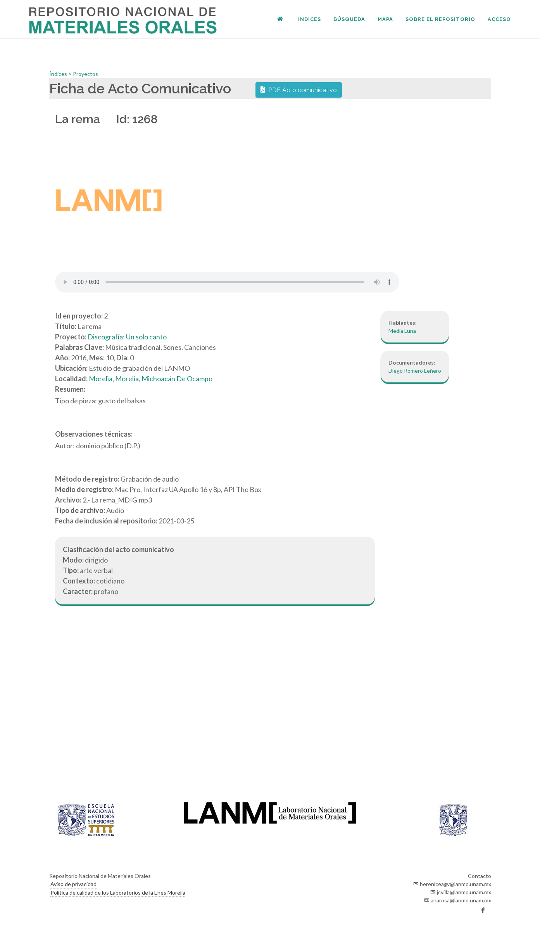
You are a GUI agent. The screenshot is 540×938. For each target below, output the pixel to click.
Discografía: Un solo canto (127, 336)
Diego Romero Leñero (414, 370)
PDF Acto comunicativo (299, 89)
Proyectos (85, 74)
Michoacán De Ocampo (176, 378)
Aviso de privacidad (73, 884)
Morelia (100, 378)
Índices (58, 74)
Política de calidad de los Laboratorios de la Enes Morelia (117, 892)
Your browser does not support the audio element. (227, 282)
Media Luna (402, 330)
